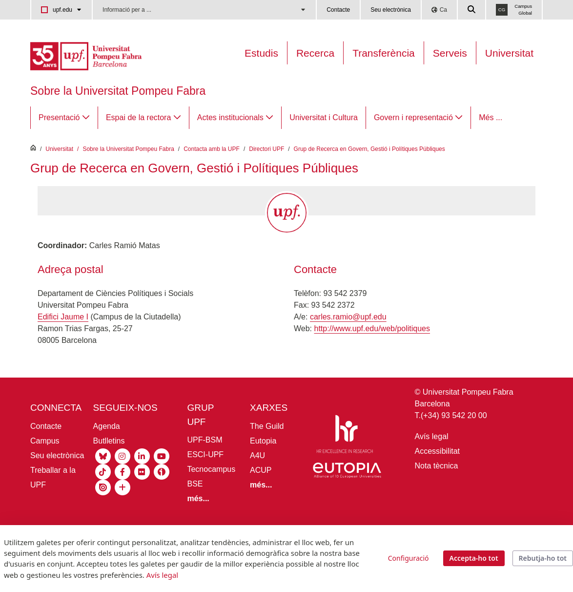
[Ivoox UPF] (161, 471)
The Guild (267, 426)
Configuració (408, 558)
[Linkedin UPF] (142, 455)
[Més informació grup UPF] (198, 498)
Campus (45, 441)
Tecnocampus (211, 469)
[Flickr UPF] (142, 471)
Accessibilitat (437, 451)
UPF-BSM (204, 440)
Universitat (509, 53)
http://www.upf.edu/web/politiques (372, 328)
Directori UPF (266, 149)
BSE (195, 484)
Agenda (106, 426)
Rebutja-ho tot (543, 558)
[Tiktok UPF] (103, 471)
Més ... (490, 117)
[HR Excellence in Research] (344, 436)
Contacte (338, 9)
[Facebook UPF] (122, 471)
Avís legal (432, 436)
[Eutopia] (347, 472)
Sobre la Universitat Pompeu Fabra (117, 91)
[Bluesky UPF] (103, 455)
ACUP (260, 470)
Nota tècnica (436, 466)
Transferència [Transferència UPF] (383, 53)
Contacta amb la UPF (212, 149)
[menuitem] (64, 117)
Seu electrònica (390, 9)
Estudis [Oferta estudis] (261, 53)
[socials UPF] (122, 487)
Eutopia (263, 441)
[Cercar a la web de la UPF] (472, 10)
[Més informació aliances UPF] (261, 485)
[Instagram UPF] (122, 455)
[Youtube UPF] (161, 455)
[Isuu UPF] (103, 487)
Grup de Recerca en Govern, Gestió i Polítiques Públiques (369, 149)
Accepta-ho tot (474, 558)
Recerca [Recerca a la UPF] (315, 53)
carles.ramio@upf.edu (348, 317)
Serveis (450, 53)
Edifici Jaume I (63, 317)
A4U (257, 455)
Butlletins (109, 441)
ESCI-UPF (205, 454)
